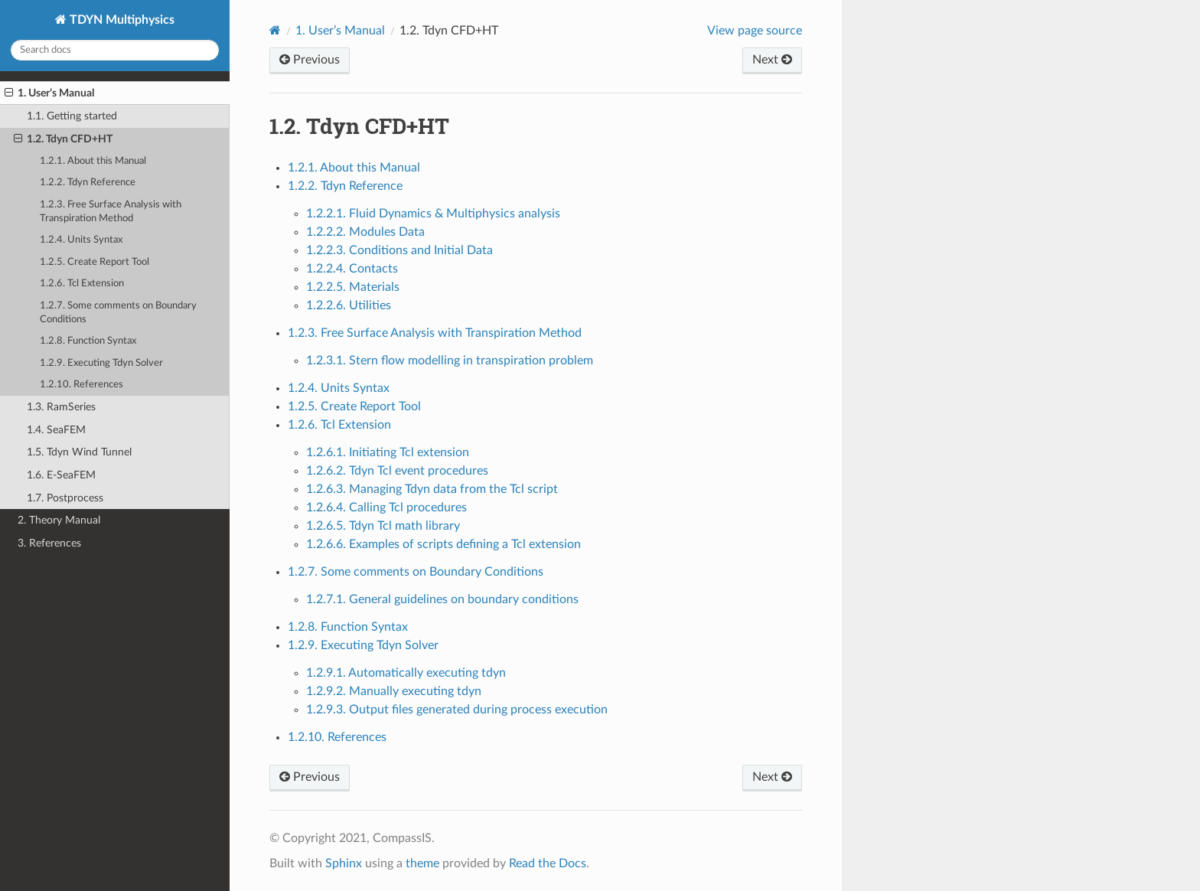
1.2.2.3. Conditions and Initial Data (399, 250)
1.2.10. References (81, 385)
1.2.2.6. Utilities (348, 305)
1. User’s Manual (49, 93)
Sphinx (343, 863)
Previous (309, 60)
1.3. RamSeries (61, 407)
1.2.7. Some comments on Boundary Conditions (118, 313)
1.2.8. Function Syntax (88, 341)
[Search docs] (115, 50)
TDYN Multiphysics (120, 20)
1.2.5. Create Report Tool (94, 262)
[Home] (275, 30)
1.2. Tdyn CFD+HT (63, 139)
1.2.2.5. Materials (352, 287)
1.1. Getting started (72, 116)
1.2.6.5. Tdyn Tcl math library (383, 526)
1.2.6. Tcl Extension (82, 284)
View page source (754, 30)
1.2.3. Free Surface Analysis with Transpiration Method (110, 212)
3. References (49, 543)
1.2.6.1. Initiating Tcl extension (387, 452)
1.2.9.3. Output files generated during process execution (457, 709)
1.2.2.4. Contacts (352, 269)
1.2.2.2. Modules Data (365, 232)
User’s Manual (340, 30)
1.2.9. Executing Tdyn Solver (101, 363)
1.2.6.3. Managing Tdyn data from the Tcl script (432, 489)
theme (422, 863)
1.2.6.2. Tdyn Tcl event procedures (397, 471)
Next (772, 60)
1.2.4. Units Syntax (81, 240)
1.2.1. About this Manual (93, 161)
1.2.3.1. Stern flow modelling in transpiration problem (449, 360)
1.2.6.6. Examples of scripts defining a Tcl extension (443, 544)
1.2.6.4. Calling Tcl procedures (386, 507)
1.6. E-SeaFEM (61, 475)
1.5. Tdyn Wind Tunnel (79, 452)
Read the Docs (547, 863)
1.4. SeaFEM (56, 430)
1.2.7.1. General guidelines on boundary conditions (442, 599)
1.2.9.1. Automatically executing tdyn (406, 673)
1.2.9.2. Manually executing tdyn (393, 691)
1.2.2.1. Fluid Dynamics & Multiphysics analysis (433, 213)
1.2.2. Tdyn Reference (87, 183)
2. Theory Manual (59, 520)
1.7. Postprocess (65, 498)
